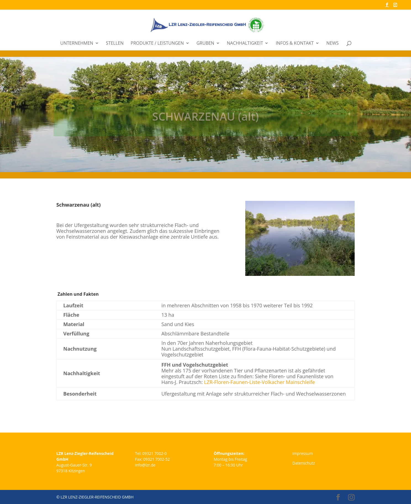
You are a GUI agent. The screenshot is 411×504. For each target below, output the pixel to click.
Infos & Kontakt (295, 43)
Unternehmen (76, 43)
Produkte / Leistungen (157, 43)
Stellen (114, 43)
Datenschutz (303, 463)
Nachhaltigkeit (245, 43)
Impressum (302, 453)
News (332, 43)
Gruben (205, 43)
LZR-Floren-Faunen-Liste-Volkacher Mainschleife (259, 382)
